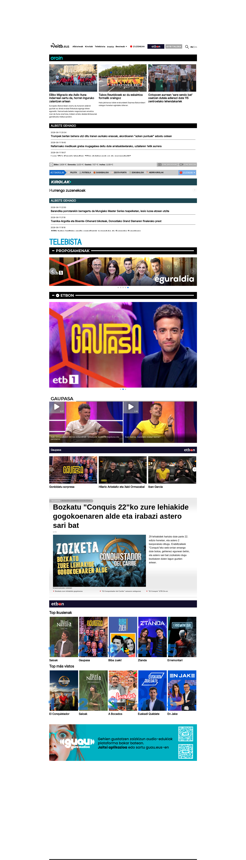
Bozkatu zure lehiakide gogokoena (69, 591)
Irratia (110, 47)
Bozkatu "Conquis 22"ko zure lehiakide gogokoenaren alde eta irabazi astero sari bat (121, 516)
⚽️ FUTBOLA (85, 172)
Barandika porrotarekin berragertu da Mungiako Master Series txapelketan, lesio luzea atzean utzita (110, 211)
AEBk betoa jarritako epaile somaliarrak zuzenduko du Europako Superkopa (96, 231)
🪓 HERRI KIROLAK (155, 172)
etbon (67, 295)
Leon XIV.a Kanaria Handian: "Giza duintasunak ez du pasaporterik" (91, 156)
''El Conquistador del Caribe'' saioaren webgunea (121, 591)
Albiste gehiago (63, 125)
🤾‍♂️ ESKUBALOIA (136, 172)
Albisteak (78, 46)
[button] (118, 287)
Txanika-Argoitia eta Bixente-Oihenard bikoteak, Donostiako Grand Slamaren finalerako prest (106, 221)
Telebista (100, 46)
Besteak (120, 46)
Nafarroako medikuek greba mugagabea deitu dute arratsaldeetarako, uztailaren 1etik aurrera (106, 146)
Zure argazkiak (167, 164)
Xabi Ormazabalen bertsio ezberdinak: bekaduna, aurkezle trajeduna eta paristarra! (85, 438)
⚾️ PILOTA (72, 172)
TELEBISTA (65, 242)
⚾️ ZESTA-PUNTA (119, 172)
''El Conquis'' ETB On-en (158, 591)
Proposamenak (73, 251)
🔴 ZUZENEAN (186, 172)
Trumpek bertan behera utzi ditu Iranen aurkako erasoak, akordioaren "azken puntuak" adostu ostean (111, 136)
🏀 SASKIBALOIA (101, 172)
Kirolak (89, 46)
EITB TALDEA (173, 46)
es (196, 47)
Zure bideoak (188, 164)
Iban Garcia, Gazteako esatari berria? (142, 437)
